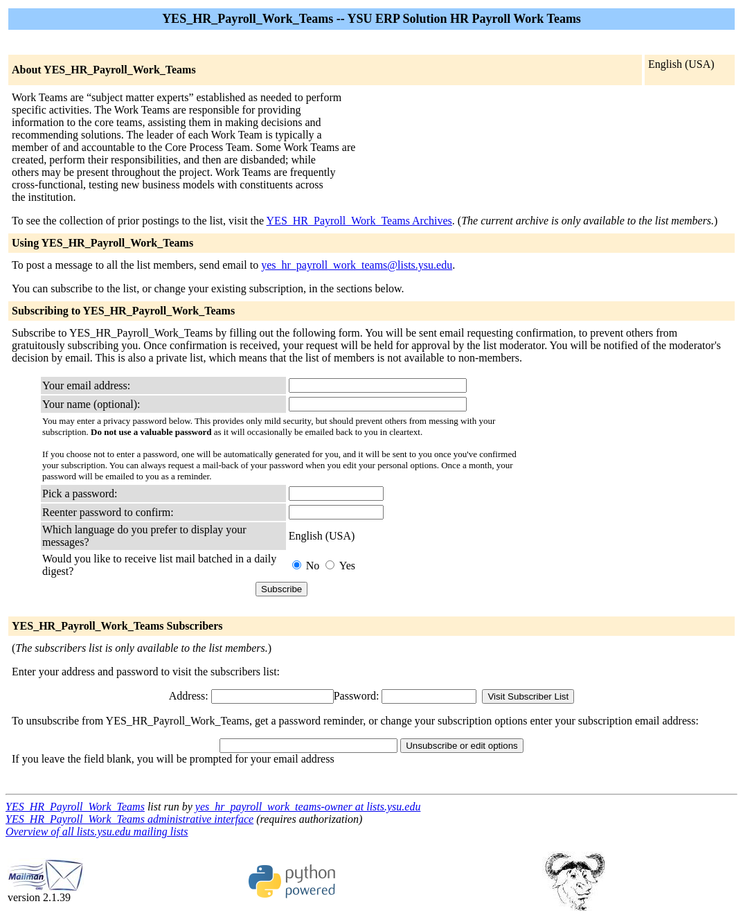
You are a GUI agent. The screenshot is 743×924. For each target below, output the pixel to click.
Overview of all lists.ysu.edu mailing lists (97, 831)
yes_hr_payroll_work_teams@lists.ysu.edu (356, 265)
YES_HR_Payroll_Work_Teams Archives (359, 220)
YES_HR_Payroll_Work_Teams (75, 806)
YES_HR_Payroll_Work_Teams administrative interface (129, 819)
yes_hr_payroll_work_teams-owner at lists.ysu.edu (308, 806)
